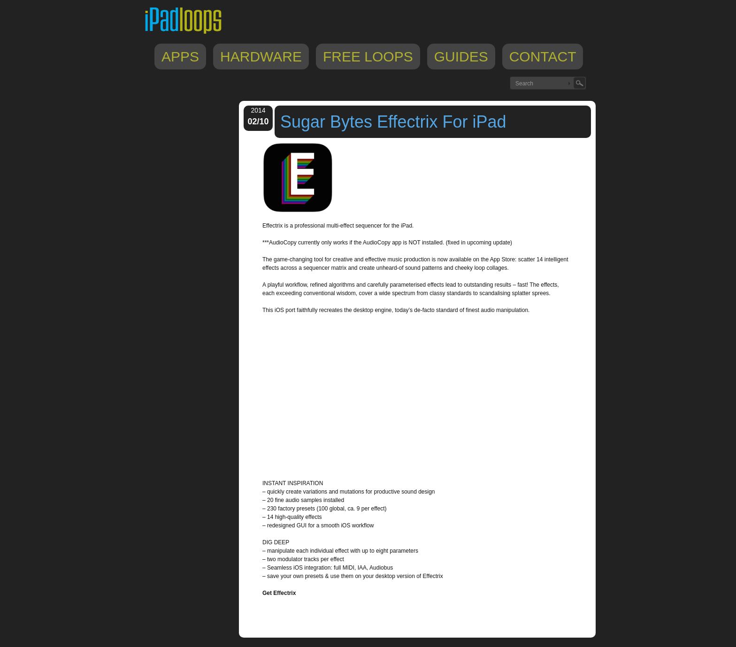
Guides (461, 56)
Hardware (261, 56)
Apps (180, 56)
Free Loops (368, 56)
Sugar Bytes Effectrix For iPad (393, 121)
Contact (542, 56)
